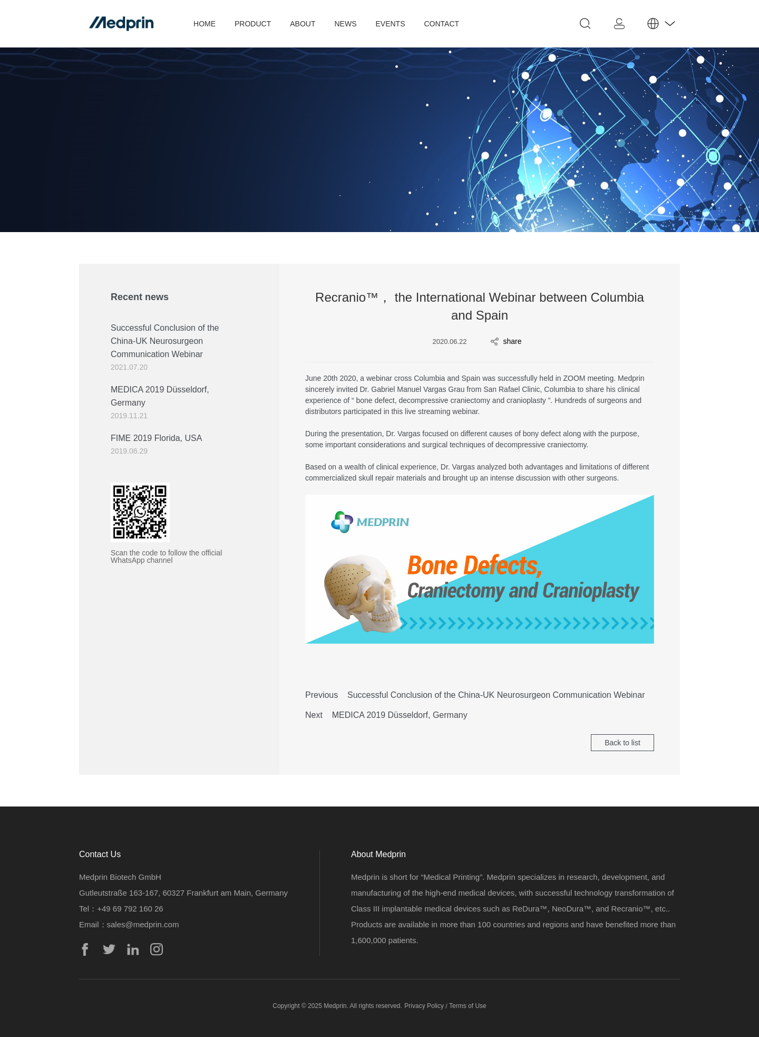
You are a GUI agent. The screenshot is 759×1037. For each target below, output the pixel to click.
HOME (204, 24)
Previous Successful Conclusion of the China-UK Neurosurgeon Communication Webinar (475, 694)
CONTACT (442, 24)
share (506, 341)
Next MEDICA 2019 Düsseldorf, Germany (386, 714)
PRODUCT (253, 24)
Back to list (622, 742)
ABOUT (302, 24)
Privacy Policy (424, 1006)
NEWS (345, 24)
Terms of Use (467, 1006)
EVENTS (390, 24)
